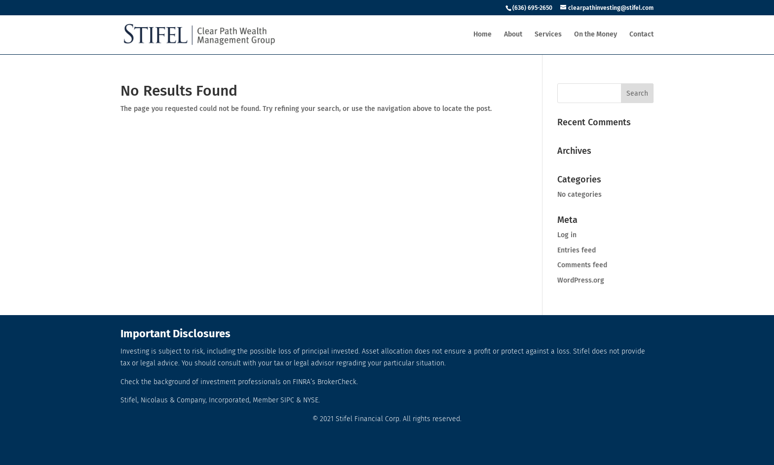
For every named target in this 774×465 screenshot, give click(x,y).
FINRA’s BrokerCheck (324, 382)
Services (548, 34)
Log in (567, 235)
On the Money (595, 34)
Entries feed (576, 250)
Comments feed (582, 265)
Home (482, 34)
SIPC (287, 400)
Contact (641, 34)
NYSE (310, 400)
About (513, 34)
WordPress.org (580, 280)
